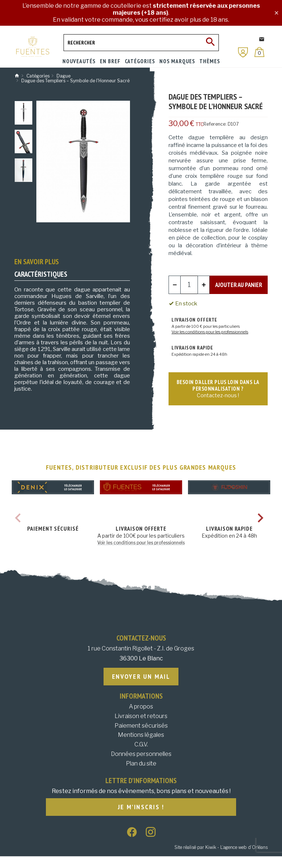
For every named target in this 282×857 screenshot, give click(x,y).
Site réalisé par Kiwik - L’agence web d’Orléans (221, 848)
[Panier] (259, 52)
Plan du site (141, 763)
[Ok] (210, 43)
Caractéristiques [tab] (40, 274)
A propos (141, 706)
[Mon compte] (243, 52)
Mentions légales (141, 735)
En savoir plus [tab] (36, 261)
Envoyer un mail (141, 677)
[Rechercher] (141, 42)
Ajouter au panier (239, 284)
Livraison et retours (141, 716)
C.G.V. (141, 744)
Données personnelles (141, 754)
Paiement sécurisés (141, 725)
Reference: (215, 124)
